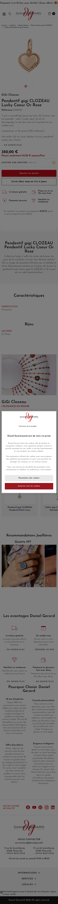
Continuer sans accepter (28, 426)
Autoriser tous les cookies (29, 486)
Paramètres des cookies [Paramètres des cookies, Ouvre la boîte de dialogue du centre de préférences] (29, 478)
